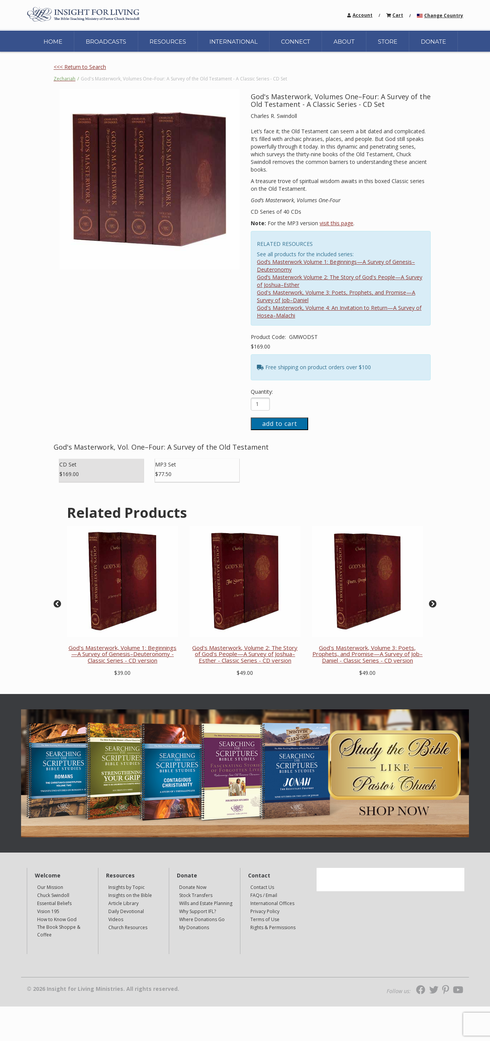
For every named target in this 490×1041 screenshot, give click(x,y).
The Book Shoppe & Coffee (58, 931)
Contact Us (262, 887)
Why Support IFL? (197, 911)
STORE (387, 41)
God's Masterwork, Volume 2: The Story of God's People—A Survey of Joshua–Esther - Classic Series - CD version (244, 654)
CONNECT (295, 41)
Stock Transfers (195, 895)
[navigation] (362, 14)
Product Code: (269, 336)
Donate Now (192, 887)
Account (362, 15)
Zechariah (64, 78)
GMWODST (303, 336)
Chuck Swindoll (53, 895)
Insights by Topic (126, 887)
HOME (53, 41)
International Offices (272, 903)
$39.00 (122, 672)
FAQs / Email (263, 895)
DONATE (433, 41)
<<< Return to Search (80, 66)
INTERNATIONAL (233, 41)
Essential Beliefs (54, 903)
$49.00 (245, 672)
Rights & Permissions (273, 927)
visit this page (336, 223)
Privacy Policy (264, 911)
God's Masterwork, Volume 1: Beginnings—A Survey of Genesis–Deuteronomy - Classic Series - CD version (122, 654)
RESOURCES (168, 41)
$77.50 (163, 474)
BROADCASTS (106, 41)
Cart (397, 15)
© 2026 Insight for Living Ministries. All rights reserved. (103, 989)
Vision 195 (48, 911)
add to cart (279, 423)
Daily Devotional (126, 911)
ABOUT (343, 41)
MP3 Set (165, 464)
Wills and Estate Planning (205, 903)
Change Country (443, 15)
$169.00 (260, 346)
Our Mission (50, 887)
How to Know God (57, 919)
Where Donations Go (202, 919)
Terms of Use (264, 919)
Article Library (123, 903)
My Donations (194, 927)
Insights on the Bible (130, 895)
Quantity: (262, 391)
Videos (115, 919)
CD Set (68, 464)
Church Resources (127, 927)
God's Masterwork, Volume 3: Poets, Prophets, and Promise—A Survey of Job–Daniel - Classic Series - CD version (367, 654)
